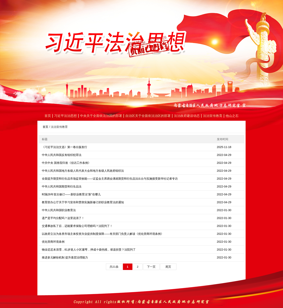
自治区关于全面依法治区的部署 (148, 115)
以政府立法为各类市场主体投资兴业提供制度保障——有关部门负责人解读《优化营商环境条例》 (103, 233)
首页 (47, 115)
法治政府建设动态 (187, 115)
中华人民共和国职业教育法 (59, 210)
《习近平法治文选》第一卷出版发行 (64, 147)
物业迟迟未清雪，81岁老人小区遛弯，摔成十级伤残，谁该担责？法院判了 (89, 249)
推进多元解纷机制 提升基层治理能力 (65, 257)
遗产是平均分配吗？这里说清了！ (63, 218)
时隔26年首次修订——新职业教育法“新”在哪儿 (71, 194)
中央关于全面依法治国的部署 (101, 115)
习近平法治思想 (65, 115)
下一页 (151, 266)
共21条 (114, 266)
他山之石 (232, 115)
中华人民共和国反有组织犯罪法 (61, 155)
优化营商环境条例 (53, 241)
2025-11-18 (224, 147)
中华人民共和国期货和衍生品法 (61, 186)
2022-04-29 (224, 155)
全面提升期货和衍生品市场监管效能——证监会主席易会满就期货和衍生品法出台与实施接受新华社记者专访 (110, 178)
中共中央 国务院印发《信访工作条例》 (66, 162)
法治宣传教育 (212, 115)
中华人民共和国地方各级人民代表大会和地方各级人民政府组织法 (83, 170)
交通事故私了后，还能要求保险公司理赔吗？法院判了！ (77, 226)
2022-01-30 (224, 210)
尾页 (168, 266)
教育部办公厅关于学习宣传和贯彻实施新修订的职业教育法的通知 (83, 202)
